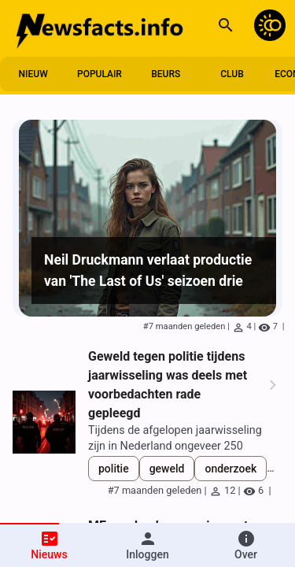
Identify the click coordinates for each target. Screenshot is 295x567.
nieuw (33, 74)
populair (99, 74)
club (232, 74)
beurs (165, 74)
